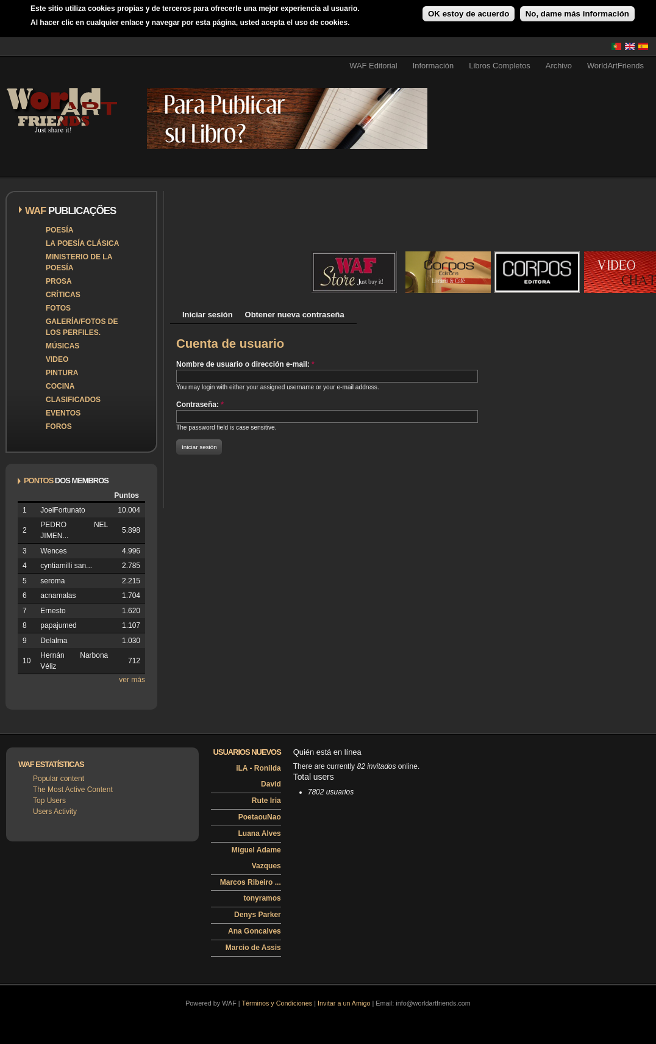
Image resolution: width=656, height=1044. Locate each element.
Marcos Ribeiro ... (250, 882)
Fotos (58, 308)
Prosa (59, 281)
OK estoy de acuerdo (468, 13)
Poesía (59, 230)
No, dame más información (577, 13)
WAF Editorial (373, 65)
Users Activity (55, 811)
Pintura (62, 373)
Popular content (58, 778)
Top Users (49, 800)
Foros (59, 426)
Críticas (63, 294)
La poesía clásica (82, 243)
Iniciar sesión (207, 314)
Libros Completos (499, 65)
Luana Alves (259, 833)
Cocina (60, 386)
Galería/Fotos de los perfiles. (82, 327)
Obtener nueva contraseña (294, 314)
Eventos (63, 413)
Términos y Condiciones (276, 1003)
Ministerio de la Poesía (79, 262)
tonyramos (261, 898)
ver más (132, 679)
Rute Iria (266, 800)
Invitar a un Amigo (344, 1003)
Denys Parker (257, 914)
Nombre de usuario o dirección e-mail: (245, 364)
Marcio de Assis (253, 947)
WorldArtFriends (615, 65)
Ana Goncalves (254, 931)
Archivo (559, 65)
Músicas (62, 346)
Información (433, 65)
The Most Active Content (73, 789)
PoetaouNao (259, 817)
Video (57, 359)
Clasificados (73, 399)
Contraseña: (200, 404)
